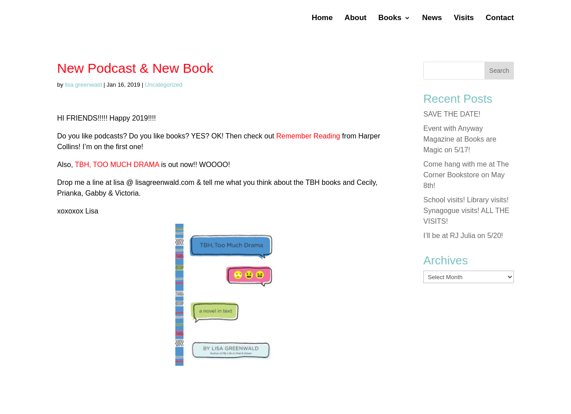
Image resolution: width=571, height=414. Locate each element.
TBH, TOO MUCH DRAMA (117, 164)
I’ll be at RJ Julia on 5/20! (463, 235)
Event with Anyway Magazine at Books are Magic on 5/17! (460, 139)
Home (322, 18)
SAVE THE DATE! (451, 114)
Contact (500, 18)
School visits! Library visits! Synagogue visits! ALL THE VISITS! (466, 210)
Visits (464, 18)
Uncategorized (163, 84)
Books (389, 18)
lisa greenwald (83, 84)
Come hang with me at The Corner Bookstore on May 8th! (466, 174)
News (432, 18)
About (355, 18)
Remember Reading (307, 136)
